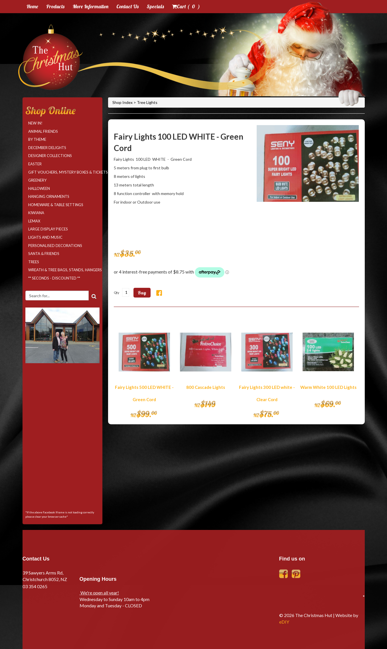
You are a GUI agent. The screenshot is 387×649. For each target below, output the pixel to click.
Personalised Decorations (55, 245)
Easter (35, 164)
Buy (142, 293)
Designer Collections (50, 155)
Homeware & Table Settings (55, 204)
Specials (155, 6)
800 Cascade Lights (205, 387)
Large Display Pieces (48, 229)
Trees (33, 262)
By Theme (37, 139)
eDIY (284, 621)
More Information (90, 6)
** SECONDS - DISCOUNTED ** (54, 278)
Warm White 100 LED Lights (328, 387)
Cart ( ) (186, 6)
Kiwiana (36, 212)
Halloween (39, 188)
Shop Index (122, 102)
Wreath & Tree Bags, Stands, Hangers (64, 270)
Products (55, 6)
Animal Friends (43, 131)
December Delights (47, 147)
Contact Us (127, 6)
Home (32, 6)
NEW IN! (35, 123)
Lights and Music (45, 237)
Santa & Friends (43, 253)
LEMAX (34, 221)
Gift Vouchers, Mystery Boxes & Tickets (64, 172)
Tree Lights (147, 102)
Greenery (37, 180)
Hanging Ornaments (48, 196)
